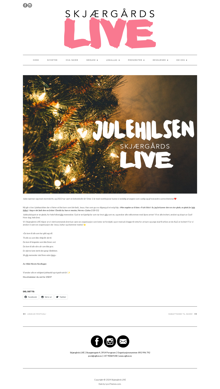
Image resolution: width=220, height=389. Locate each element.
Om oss (181, 60)
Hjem (36, 60)
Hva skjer (72, 60)
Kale (101, 384)
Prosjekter (136, 60)
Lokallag (113, 60)
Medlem (92, 60)
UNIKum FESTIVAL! (36, 314)
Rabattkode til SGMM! (181, 314)
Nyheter (52, 60)
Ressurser (160, 60)
